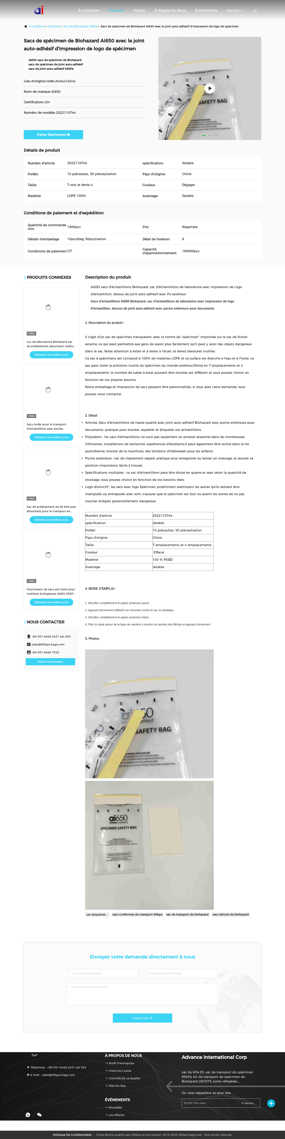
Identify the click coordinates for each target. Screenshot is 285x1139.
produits (54, 26)
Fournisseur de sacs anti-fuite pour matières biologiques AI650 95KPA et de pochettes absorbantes (51, 594)
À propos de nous (170, 10)
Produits (116, 10)
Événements (206, 10)
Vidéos (139, 10)
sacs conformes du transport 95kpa (137, 914)
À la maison (89, 10)
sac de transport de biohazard (187, 914)
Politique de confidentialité (72, 1135)
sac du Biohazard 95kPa (80, 26)
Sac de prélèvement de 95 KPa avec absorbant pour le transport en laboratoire (51, 511)
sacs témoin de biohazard (231, 914)
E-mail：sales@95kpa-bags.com (51, 1075)
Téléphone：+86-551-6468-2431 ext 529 (56, 1067)
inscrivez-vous (249, 1103)
